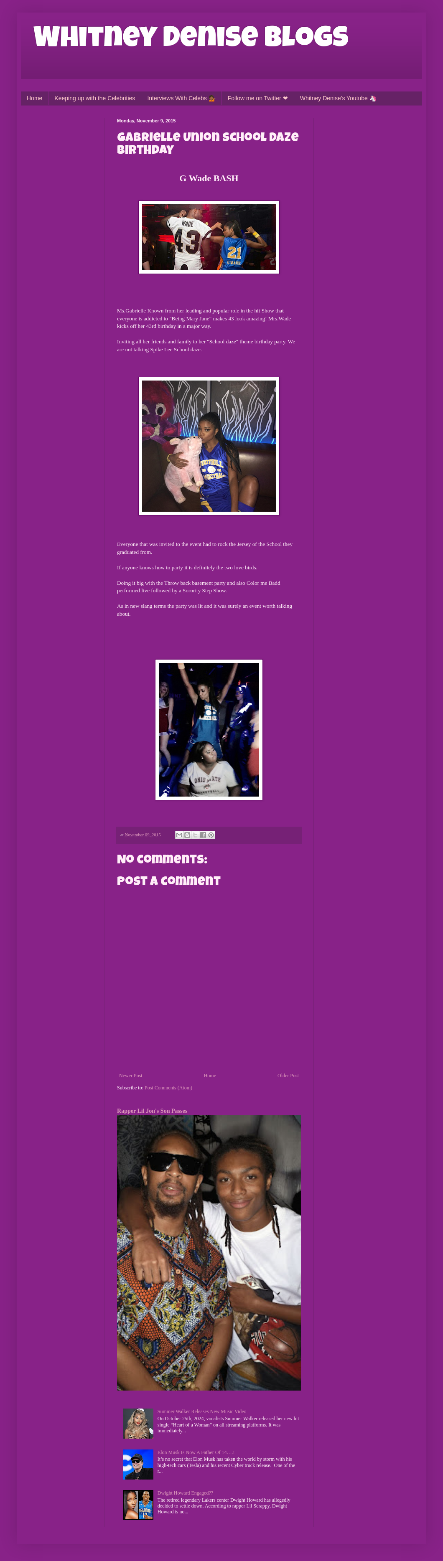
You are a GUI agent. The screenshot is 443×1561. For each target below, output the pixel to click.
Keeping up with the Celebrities (94, 98)
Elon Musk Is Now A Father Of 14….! (196, 1452)
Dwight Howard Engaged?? (185, 1493)
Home (34, 98)
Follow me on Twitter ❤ (258, 98)
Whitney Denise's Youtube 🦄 (338, 98)
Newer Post (131, 1076)
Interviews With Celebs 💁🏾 (181, 98)
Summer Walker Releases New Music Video (202, 1411)
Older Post (288, 1076)
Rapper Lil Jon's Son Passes (152, 1110)
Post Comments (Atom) (168, 1088)
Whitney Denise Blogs (191, 40)
